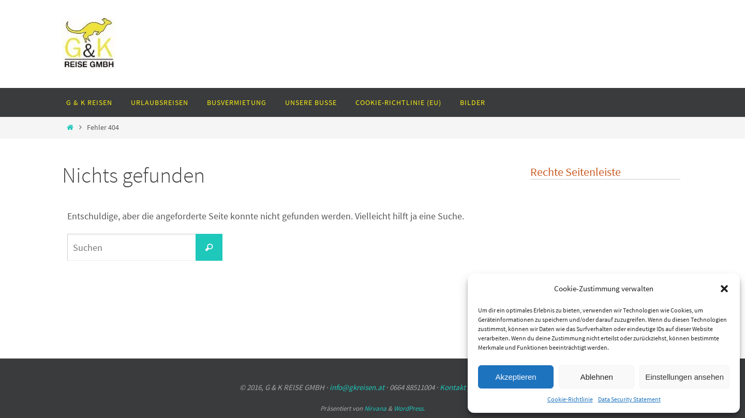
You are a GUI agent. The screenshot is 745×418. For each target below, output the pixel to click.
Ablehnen (596, 376)
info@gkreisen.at (357, 387)
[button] (724, 288)
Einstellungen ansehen (684, 376)
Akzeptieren (515, 376)
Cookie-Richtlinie (570, 399)
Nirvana (375, 408)
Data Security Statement (629, 399)
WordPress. (409, 408)
